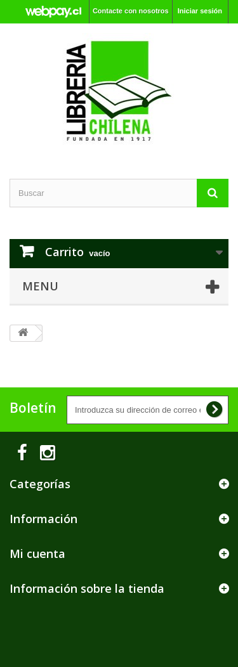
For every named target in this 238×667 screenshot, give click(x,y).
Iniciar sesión (200, 11)
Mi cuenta (37, 553)
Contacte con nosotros (131, 11)
